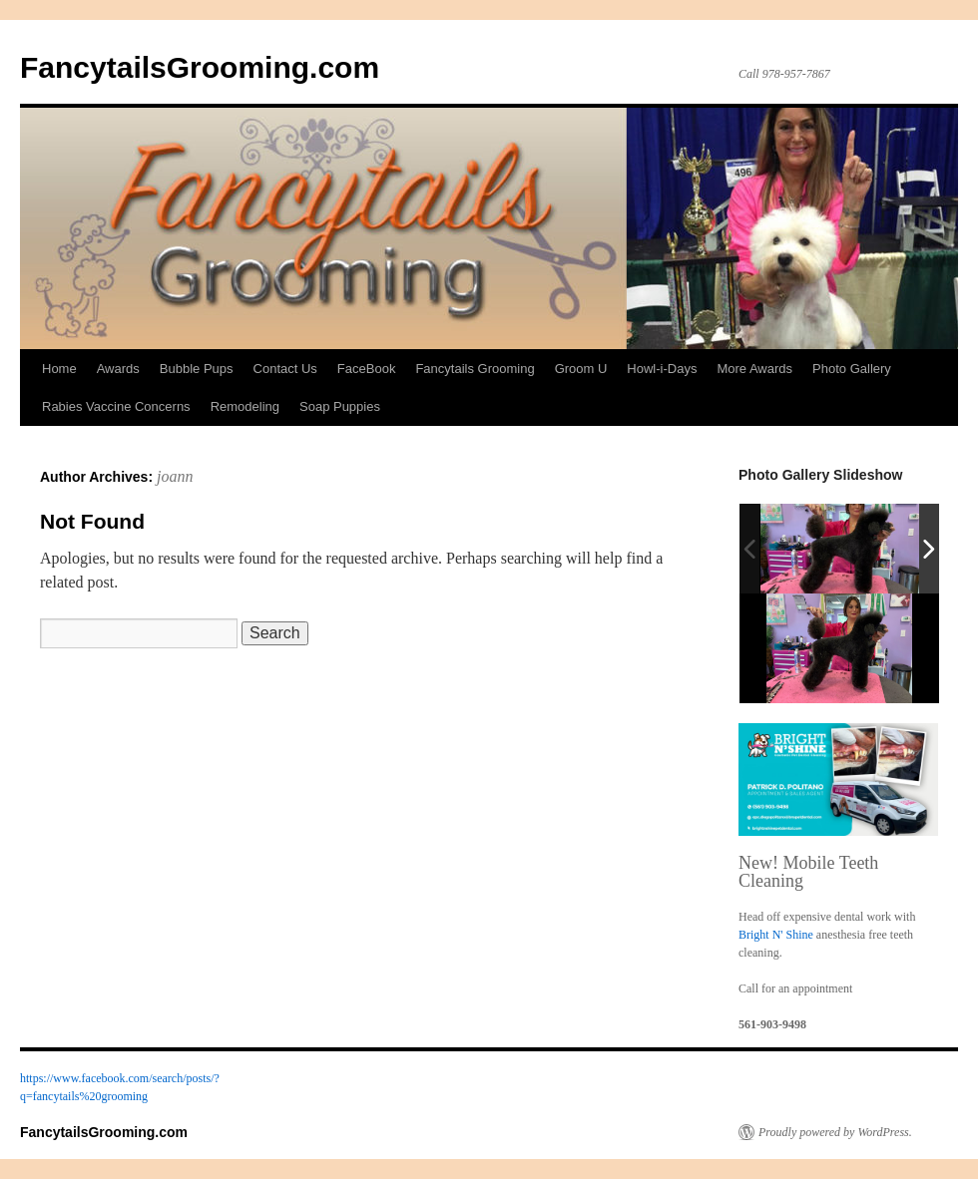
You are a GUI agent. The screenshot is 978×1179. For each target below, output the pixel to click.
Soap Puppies (339, 406)
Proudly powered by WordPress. (835, 1132)
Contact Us (285, 368)
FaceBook (366, 368)
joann (175, 476)
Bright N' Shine (775, 935)
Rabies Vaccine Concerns (116, 406)
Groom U (581, 368)
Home (59, 368)
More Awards (754, 368)
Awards (118, 368)
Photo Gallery (851, 368)
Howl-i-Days (662, 368)
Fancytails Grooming (474, 368)
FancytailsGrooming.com (199, 67)
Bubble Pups (197, 368)
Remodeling (245, 406)
